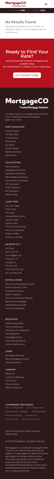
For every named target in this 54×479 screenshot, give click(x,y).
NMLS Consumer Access (31, 419)
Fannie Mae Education (13, 415)
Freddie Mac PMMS (39, 411)
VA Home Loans (31, 415)
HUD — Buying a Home (35, 408)
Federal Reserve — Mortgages (16, 411)
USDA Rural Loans (12, 419)
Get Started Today (27, 75)
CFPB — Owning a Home (14, 408)
